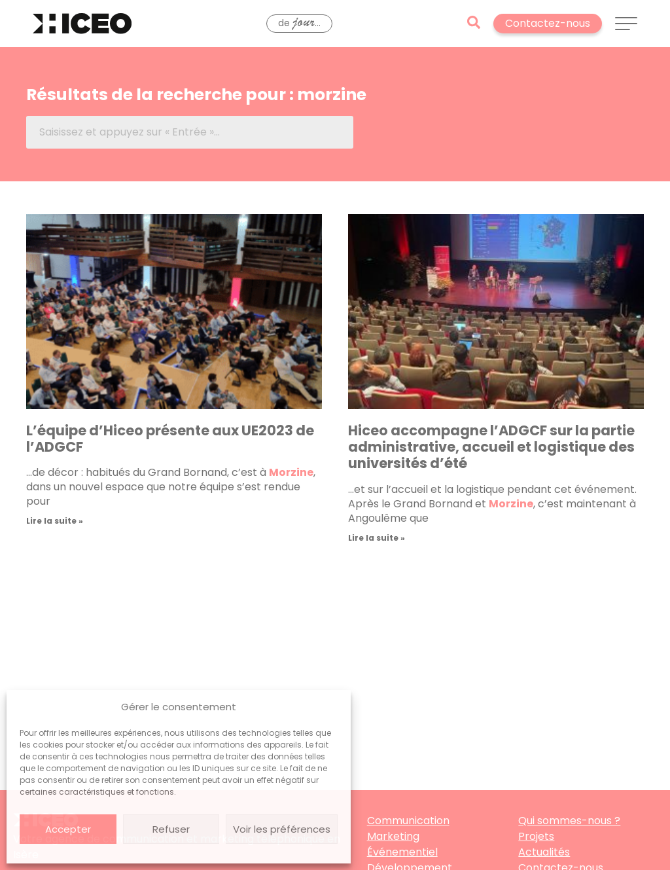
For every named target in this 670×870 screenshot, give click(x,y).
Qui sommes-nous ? (569, 820)
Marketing (393, 836)
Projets (536, 836)
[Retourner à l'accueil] (82, 23)
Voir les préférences (281, 829)
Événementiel (402, 852)
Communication (408, 820)
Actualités (544, 852)
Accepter (68, 829)
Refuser (171, 829)
